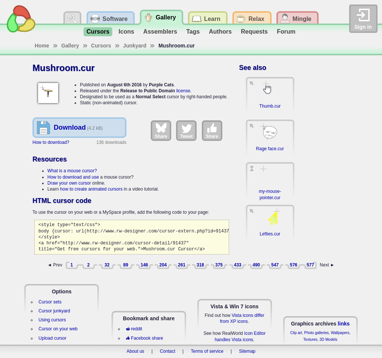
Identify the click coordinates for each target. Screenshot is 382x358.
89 (125, 265)
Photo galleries (316, 333)
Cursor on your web (58, 328)
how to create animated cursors (91, 189)
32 (106, 265)
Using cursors (52, 319)
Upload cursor (52, 338)
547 (275, 265)
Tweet (186, 130)
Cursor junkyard (54, 311)
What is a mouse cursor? (72, 170)
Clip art (296, 333)
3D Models (328, 339)
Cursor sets (49, 302)
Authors (220, 31)
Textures (310, 339)
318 (200, 265)
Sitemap (247, 351)
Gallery (70, 46)
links (344, 324)
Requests (254, 31)
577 (310, 265)
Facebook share (144, 338)
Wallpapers (340, 333)
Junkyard (134, 46)
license (183, 90)
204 (163, 265)
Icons (126, 31)
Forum (286, 31)
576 (293, 265)
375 (219, 265)
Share (161, 130)
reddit (134, 328)
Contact (167, 351)
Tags (193, 31)
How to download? (50, 142)
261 (181, 265)
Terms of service (207, 351)
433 (237, 265)
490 (256, 265)
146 (144, 265)
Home (42, 46)
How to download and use (73, 177)
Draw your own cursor (69, 183)
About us (135, 351)
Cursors (98, 31)
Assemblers (160, 31)
